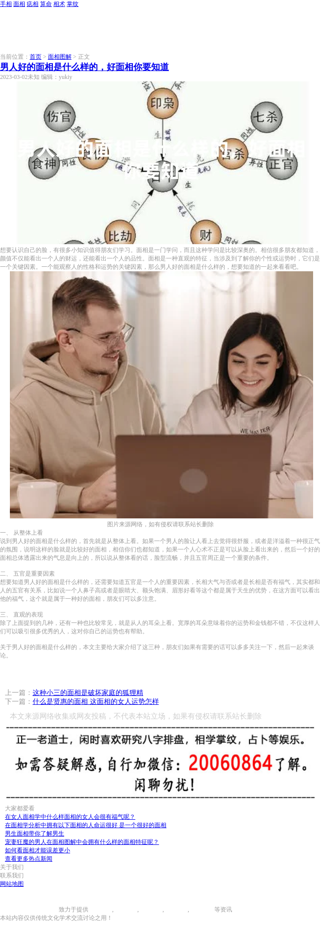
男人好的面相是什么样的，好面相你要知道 (84, 67)
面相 (19, 3)
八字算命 (176, 909)
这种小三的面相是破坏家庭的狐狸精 (88, 692)
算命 (46, 3)
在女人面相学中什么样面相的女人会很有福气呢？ (70, 816)
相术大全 (202, 909)
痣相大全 (150, 909)
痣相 (33, 3)
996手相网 (45, 909)
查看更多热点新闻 (28, 858)
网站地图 (12, 883)
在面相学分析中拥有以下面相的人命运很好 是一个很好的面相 (85, 825)
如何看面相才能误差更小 (37, 850)
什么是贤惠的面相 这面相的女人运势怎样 (96, 701)
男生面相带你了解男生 (34, 833)
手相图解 (100, 909)
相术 (59, 3)
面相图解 (60, 56)
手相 (6, 3)
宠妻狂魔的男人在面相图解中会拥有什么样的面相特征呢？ (82, 841)
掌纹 (73, 3)
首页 (35, 56)
